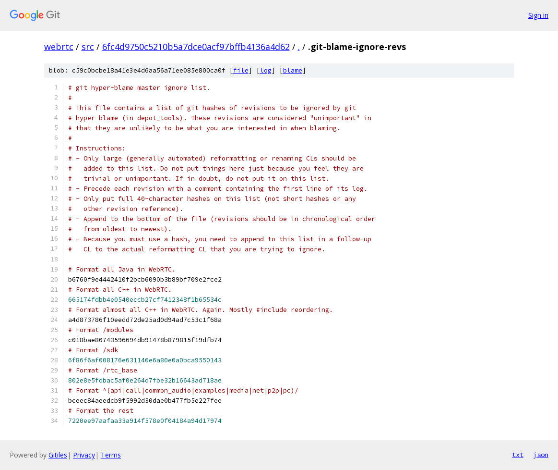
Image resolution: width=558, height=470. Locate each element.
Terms (111, 454)
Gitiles (57, 454)
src (88, 46)
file (241, 70)
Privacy (84, 454)
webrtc (58, 46)
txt (517, 454)
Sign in (538, 15)
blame (292, 70)
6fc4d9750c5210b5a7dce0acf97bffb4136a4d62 (196, 46)
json (540, 454)
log (266, 70)
